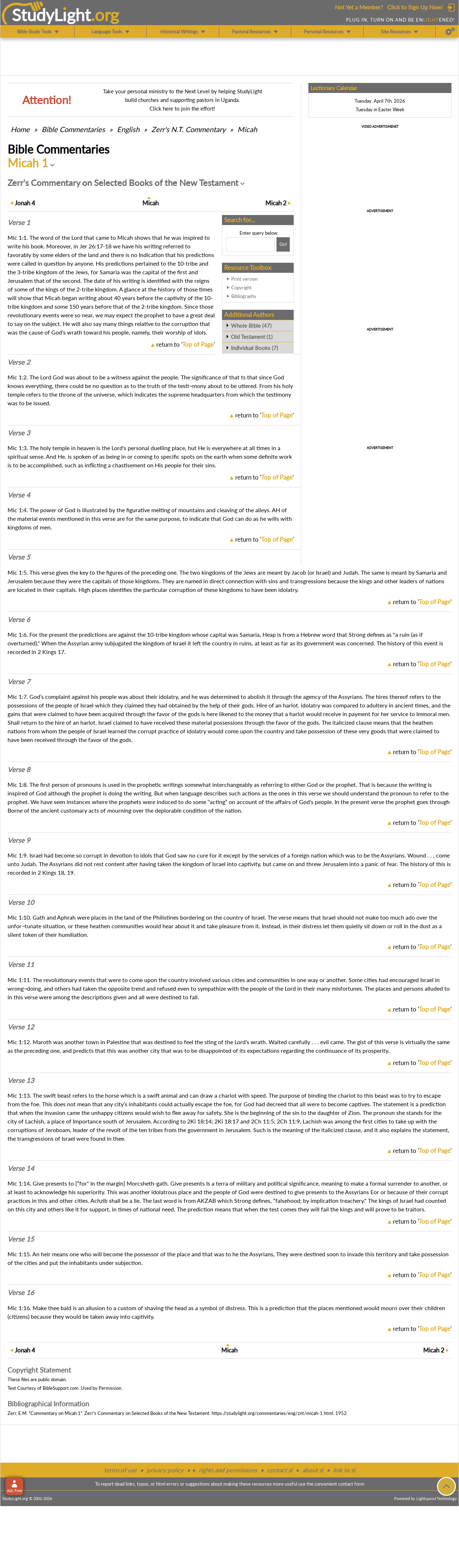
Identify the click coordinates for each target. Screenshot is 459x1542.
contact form (351, 1484)
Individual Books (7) (254, 348)
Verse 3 (19, 433)
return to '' (185, 344)
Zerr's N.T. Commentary (188, 129)
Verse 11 (21, 964)
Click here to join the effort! (182, 108)
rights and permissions (228, 1470)
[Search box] (250, 244)
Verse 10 (21, 902)
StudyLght (51, 15)
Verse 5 (19, 557)
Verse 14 (21, 1168)
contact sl (279, 1470)
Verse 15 (21, 1239)
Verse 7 (19, 682)
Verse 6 (19, 619)
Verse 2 (19, 362)
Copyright (241, 287)
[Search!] (283, 244)
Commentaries (73, 129)
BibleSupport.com (61, 1388)
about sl (312, 1470)
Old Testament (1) (252, 336)
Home (20, 129)
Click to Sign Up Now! (415, 7)
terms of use (120, 1470)
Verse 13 (21, 1080)
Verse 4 (19, 495)
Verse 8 (19, 770)
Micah (247, 129)
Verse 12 (21, 1027)
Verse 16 (21, 1292)
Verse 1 (19, 222)
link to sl (344, 1470)
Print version (244, 279)
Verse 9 (19, 840)
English (128, 129)
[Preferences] (450, 31)
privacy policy (165, 1470)
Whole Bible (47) (251, 325)
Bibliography (243, 296)
